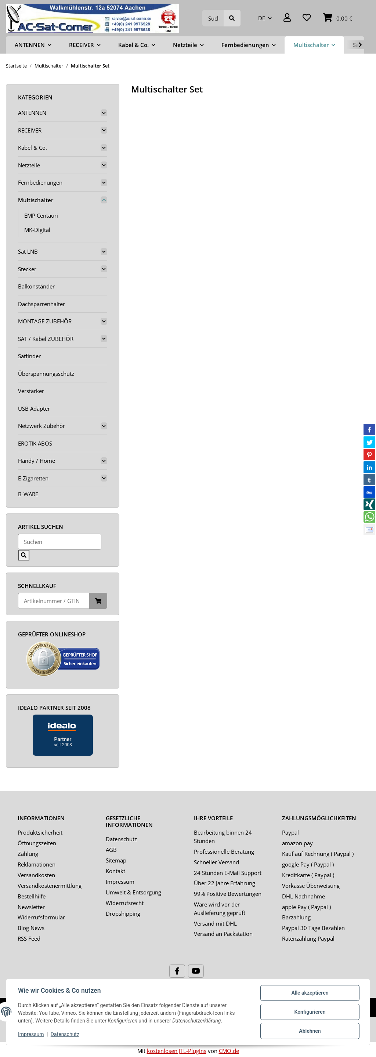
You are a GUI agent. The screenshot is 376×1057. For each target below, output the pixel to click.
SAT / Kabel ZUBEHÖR (45, 338)
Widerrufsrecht (125, 903)
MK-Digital (37, 229)
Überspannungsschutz (46, 373)
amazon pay (297, 843)
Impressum (120, 881)
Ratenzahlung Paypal (308, 938)
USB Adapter (34, 408)
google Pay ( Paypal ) (308, 864)
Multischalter (35, 200)
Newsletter (31, 907)
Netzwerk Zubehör (41, 425)
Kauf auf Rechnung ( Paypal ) (318, 853)
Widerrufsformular (41, 917)
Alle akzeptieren (309, 993)
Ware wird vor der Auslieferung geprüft (219, 908)
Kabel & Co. (32, 147)
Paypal (290, 832)
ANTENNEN (32, 112)
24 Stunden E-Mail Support (227, 872)
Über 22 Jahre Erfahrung (224, 883)
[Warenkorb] (337, 18)
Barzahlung (296, 917)
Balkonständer (36, 286)
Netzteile (29, 165)
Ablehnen (310, 1031)
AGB (111, 849)
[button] (287, 18)
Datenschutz (121, 839)
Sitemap (116, 860)
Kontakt (115, 871)
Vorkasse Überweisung (311, 885)
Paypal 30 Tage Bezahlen (313, 927)
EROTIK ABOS (35, 443)
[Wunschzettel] (307, 18)
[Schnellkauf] (54, 601)
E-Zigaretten (33, 478)
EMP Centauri (41, 215)
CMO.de (229, 1050)
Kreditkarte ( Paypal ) (308, 875)
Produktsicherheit (40, 832)
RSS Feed (29, 938)
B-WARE (28, 494)
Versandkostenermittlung (50, 885)
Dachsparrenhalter (41, 304)
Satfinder (29, 356)
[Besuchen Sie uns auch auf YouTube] (196, 971)
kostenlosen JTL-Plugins (176, 1050)
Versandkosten (36, 875)
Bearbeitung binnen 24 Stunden (223, 836)
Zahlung (28, 853)
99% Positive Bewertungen (227, 893)
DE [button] (261, 18)
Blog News (31, 927)
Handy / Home (36, 460)
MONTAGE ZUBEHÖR (45, 321)
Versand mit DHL (215, 923)
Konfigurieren (309, 1012)
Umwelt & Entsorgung (133, 892)
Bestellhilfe (32, 896)
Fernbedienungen (40, 182)
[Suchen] (213, 18)
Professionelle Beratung (224, 851)
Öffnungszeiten (37, 843)
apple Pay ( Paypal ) (306, 907)
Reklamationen (36, 864)
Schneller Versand (216, 862)
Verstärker (31, 391)
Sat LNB (28, 251)
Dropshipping (123, 913)
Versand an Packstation (223, 933)
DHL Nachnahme (303, 896)
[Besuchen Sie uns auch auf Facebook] (177, 971)
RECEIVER (29, 130)
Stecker (27, 269)
